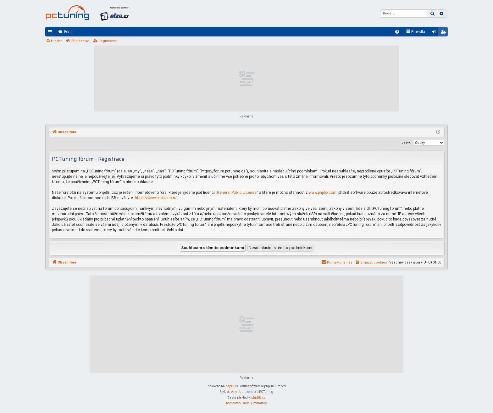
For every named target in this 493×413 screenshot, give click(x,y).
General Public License (237, 192)
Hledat (56, 41)
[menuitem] (397, 31)
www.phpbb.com (322, 192)
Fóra (68, 32)
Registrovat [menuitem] (444, 33)
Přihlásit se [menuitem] (434, 33)
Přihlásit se (80, 41)
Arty (234, 392)
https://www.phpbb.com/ (156, 198)
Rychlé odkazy (51, 33)
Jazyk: (406, 142)
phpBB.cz (258, 397)
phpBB (230, 386)
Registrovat (107, 41)
